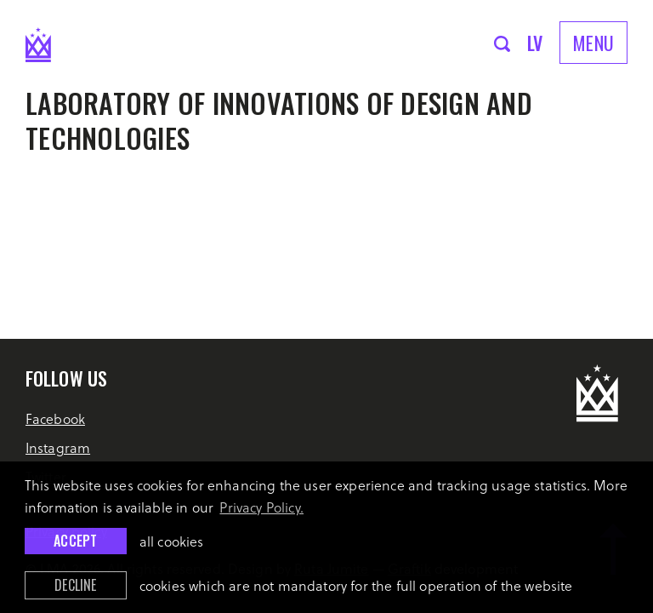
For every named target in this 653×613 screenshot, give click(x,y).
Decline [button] (75, 585)
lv (535, 42)
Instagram (58, 447)
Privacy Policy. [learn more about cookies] (261, 507)
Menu (593, 42)
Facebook (55, 418)
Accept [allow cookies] (75, 540)
